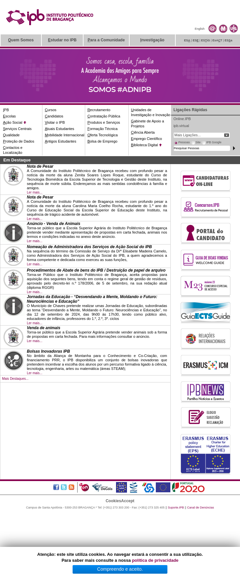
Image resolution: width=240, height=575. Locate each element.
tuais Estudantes (59, 129)
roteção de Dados (18, 141)
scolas (9, 116)
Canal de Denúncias (200, 507)
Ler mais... (34, 192)
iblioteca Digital (144, 145)
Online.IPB (182, 119)
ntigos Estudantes (60, 141)
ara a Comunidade (106, 40)
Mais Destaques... (15, 378)
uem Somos (20, 40)
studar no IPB (62, 40)
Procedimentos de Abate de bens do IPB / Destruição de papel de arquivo (96, 270)
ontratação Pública (104, 116)
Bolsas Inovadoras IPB (48, 351)
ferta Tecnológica (103, 135)
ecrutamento (99, 110)
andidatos (54, 116)
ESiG (205, 40)
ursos (50, 110)
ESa (228, 40)
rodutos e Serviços (104, 122)
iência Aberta (143, 132)
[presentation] (181, 143)
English (200, 28)
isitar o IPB (55, 122)
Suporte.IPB (176, 507)
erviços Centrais (17, 129)
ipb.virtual (181, 126)
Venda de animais (43, 328)
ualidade (11, 135)
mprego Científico (146, 139)
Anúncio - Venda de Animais (53, 223)
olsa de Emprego (103, 141)
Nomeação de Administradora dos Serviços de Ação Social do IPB (89, 246)
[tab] (181, 143)
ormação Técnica (103, 129)
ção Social (12, 122)
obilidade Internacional (64, 135)
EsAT (217, 40)
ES (187, 40)
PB (6, 110)
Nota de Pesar (40, 166)
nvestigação (152, 40)
